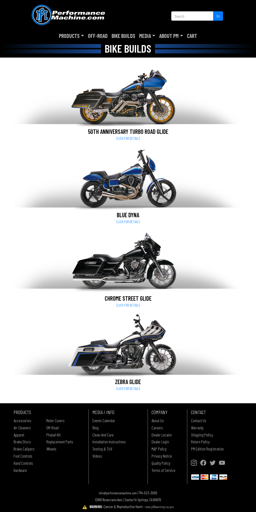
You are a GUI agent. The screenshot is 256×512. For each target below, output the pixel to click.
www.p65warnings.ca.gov (159, 507)
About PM (169, 35)
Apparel (19, 434)
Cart (192, 35)
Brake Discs (22, 441)
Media (145, 35)
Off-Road (98, 35)
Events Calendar (103, 420)
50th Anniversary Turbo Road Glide (128, 131)
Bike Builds (123, 35)
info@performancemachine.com (118, 493)
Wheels (51, 448)
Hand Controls (23, 463)
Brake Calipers (24, 448)
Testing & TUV (102, 448)
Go (218, 16)
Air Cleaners (22, 427)
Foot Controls (23, 455)
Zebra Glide (128, 381)
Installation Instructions (109, 441)
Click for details (128, 138)
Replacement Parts (59, 441)
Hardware (20, 470)
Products (69, 35)
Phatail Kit (53, 434)
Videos (97, 455)
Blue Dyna (128, 214)
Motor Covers (55, 420)
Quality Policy (161, 463)
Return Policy (200, 441)
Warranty (197, 427)
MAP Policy (159, 448)
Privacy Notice (162, 455)
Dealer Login (160, 441)
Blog (95, 427)
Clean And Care (103, 434)
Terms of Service (163, 470)
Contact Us (198, 420)
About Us (158, 420)
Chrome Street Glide (128, 298)
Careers (157, 427)
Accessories (22, 420)
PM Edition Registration (207, 448)
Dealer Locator (162, 434)
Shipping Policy (202, 434)
